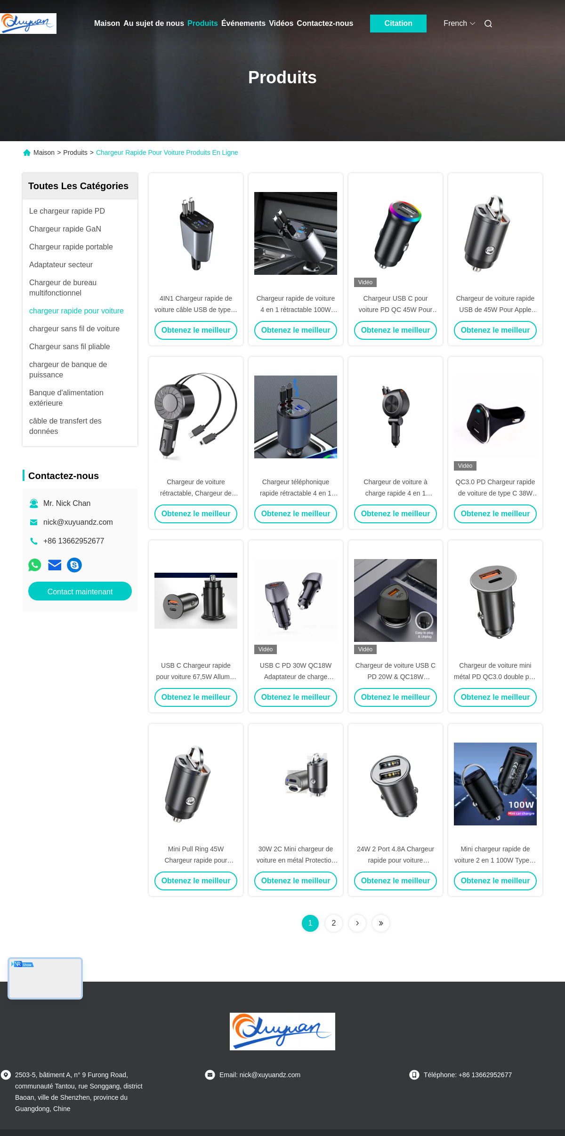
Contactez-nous (325, 23)
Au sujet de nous (153, 23)
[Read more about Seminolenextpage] (357, 923)
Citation (399, 23)
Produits (202, 23)
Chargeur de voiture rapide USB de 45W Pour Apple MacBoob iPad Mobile (495, 310)
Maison (107, 23)
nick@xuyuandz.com (78, 522)
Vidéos (281, 23)
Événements (243, 23)
